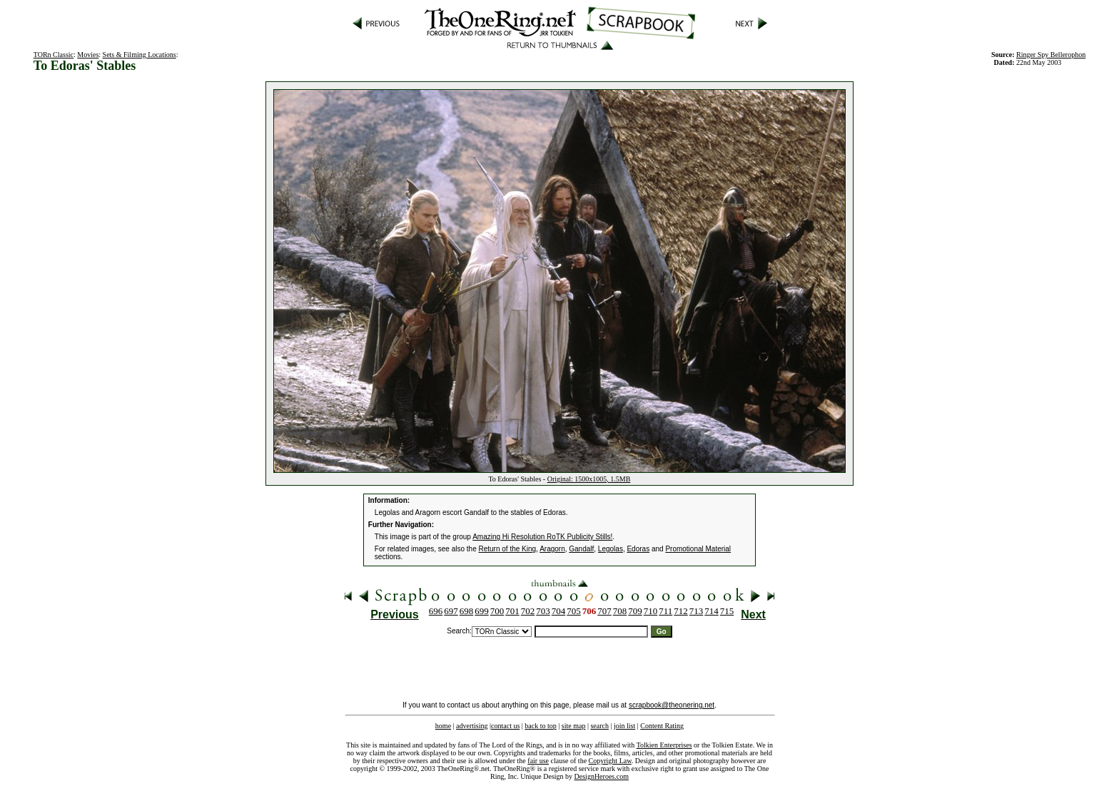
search (599, 726)
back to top (540, 726)
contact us (505, 726)
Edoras (638, 549)
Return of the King (508, 549)
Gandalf (581, 549)
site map (574, 726)
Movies (87, 54)
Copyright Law (610, 761)
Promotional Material (698, 549)
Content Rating (662, 726)
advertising (471, 726)
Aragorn (552, 549)
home (443, 726)
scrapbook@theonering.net (671, 705)
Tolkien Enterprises (664, 745)
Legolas (610, 549)
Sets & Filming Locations (139, 54)
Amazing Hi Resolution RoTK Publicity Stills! (542, 537)
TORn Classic (54, 54)
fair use (538, 761)
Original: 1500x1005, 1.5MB (589, 479)
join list (624, 726)
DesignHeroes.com (601, 776)
